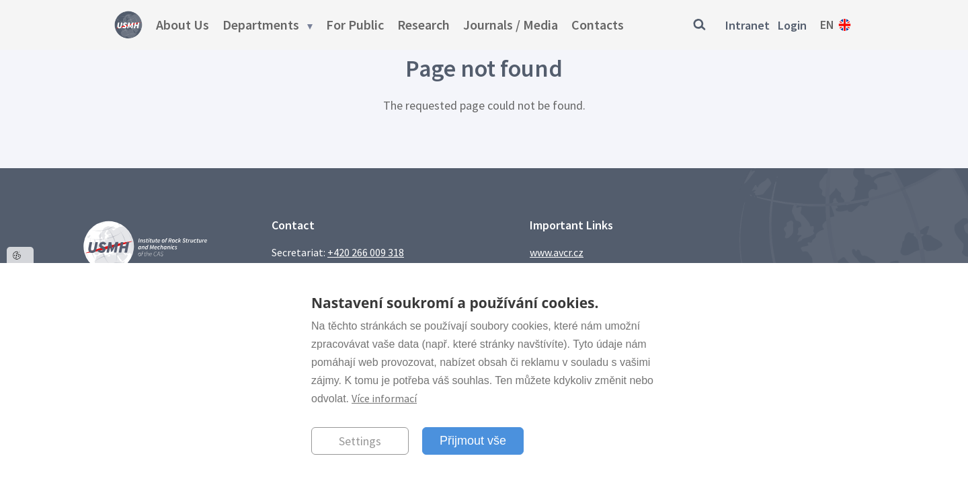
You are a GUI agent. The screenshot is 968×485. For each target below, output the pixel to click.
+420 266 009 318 (365, 252)
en (827, 24)
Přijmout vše (473, 440)
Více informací (384, 398)
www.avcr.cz (556, 252)
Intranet (747, 25)
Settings (360, 441)
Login (792, 25)
